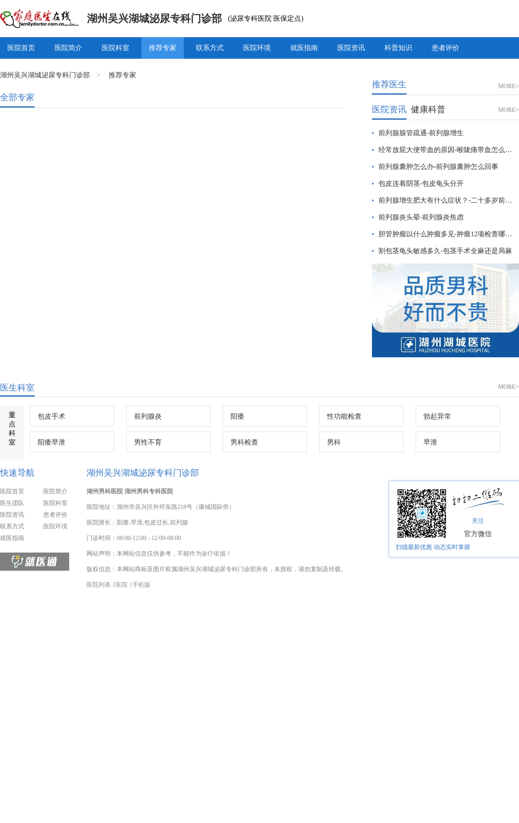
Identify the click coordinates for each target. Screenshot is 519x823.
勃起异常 (437, 416)
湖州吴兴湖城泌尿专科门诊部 (154, 18)
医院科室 (115, 47)
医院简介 (68, 47)
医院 (121, 585)
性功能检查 (344, 416)
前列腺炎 (148, 416)
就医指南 (304, 47)
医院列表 (98, 585)
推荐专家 (162, 47)
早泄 (430, 442)
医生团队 (12, 503)
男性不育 (148, 442)
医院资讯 (351, 47)
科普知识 (398, 47)
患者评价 (445, 47)
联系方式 (210, 47)
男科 (334, 442)
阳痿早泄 (51, 442)
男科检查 (244, 442)
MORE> (508, 86)
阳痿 (237, 416)
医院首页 (21, 47)
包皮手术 (51, 416)
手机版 (141, 585)
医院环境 (257, 47)
